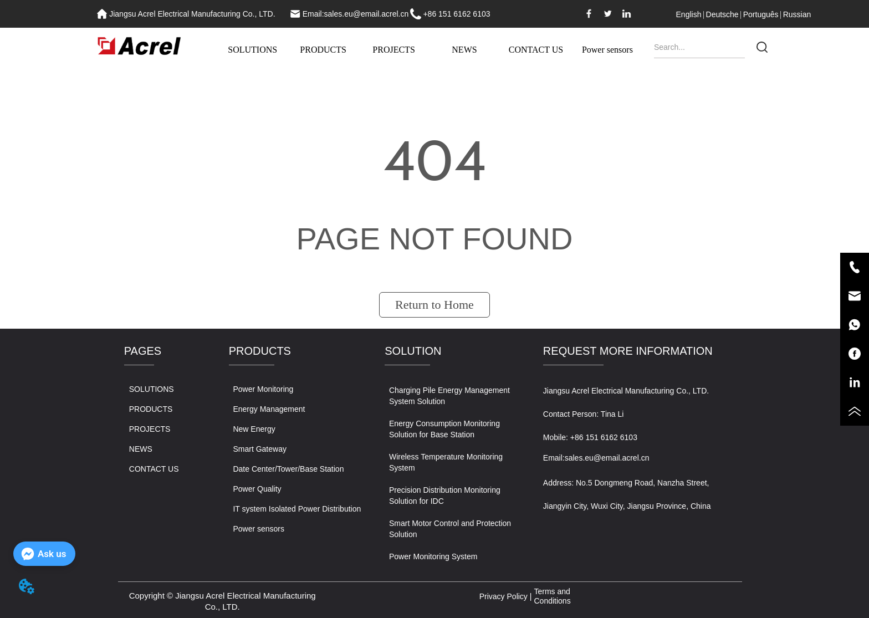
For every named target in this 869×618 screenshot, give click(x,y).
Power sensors (607, 49)
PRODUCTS (323, 49)
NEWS (464, 49)
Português (761, 14)
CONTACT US (536, 49)
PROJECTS (393, 49)
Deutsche (722, 14)
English (689, 14)
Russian (797, 14)
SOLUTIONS (252, 49)
